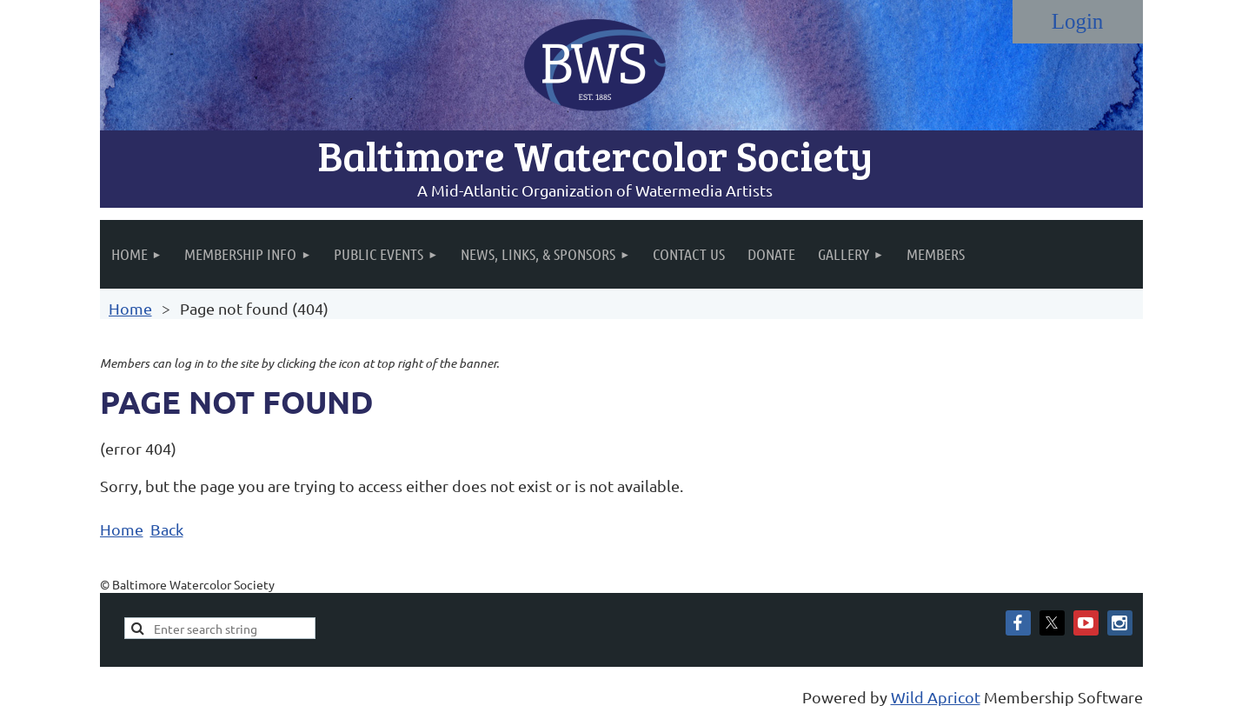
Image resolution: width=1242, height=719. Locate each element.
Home (130, 308)
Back (166, 529)
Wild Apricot (935, 697)
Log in (1078, 21)
